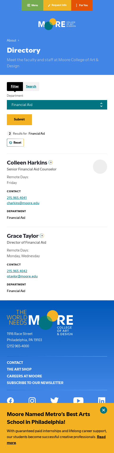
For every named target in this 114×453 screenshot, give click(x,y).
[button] (32, 5)
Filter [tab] (15, 86)
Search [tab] (31, 86)
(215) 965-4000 (18, 345)
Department (15, 95)
